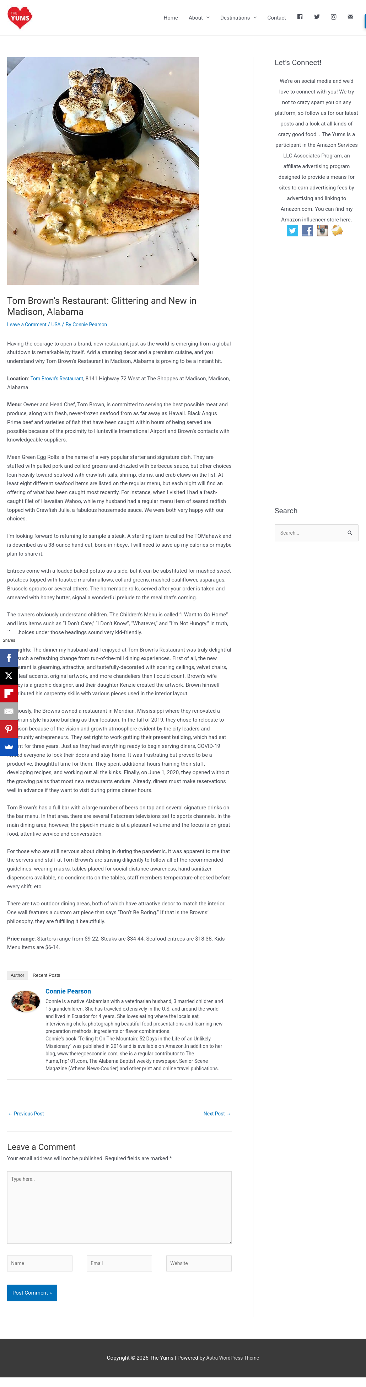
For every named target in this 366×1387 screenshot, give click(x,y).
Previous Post (27, 1115)
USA (60, 325)
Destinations (235, 18)
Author (17, 976)
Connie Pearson (68, 992)
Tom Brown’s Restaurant (59, 379)
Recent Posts (46, 976)
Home (171, 18)
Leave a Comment (28, 325)
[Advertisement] (320, 381)
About (196, 18)
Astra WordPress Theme (233, 1367)
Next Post (216, 1115)
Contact (277, 18)
